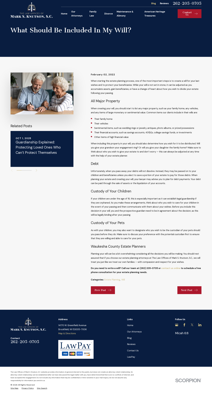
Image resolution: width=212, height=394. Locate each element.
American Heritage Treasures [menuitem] (154, 13)
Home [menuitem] (64, 13)
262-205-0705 (187, 3)
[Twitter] (192, 324)
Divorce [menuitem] (108, 13)
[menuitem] (14, 388)
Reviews (164, 3)
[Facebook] (184, 324)
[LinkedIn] (199, 324)
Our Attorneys (134, 331)
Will (123, 279)
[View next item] (36, 170)
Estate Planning (112, 279)
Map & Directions (67, 333)
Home (130, 325)
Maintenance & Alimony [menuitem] (125, 13)
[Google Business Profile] (176, 324)
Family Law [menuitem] (93, 13)
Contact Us (133, 350)
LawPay (131, 356)
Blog (153, 3)
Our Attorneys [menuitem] (76, 13)
